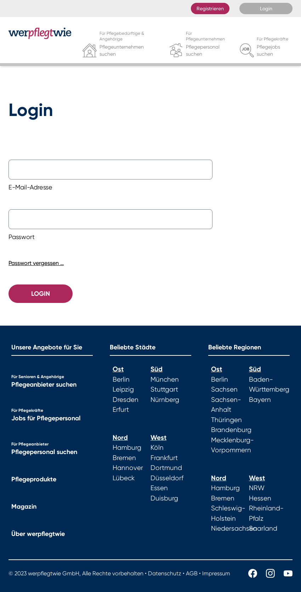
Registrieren (210, 8)
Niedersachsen (234, 528)
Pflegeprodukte (33, 479)
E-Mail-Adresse (30, 187)
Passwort (21, 236)
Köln (157, 448)
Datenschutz (164, 573)
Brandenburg (231, 430)
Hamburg (127, 448)
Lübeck (124, 478)
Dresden (125, 400)
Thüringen (226, 420)
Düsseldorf (166, 478)
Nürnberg (164, 400)
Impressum (216, 573)
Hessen (260, 498)
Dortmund (166, 468)
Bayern (260, 400)
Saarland (263, 528)
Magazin (23, 506)
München (164, 379)
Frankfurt (164, 458)
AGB (192, 573)
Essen (159, 488)
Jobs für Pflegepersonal (45, 418)
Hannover (128, 468)
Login (266, 8)
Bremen (124, 458)
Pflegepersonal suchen (44, 452)
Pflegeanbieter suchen (43, 384)
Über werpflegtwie (38, 534)
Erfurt (121, 410)
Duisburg (164, 498)
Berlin (121, 379)
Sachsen (224, 389)
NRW (257, 488)
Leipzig (123, 389)
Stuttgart (164, 389)
